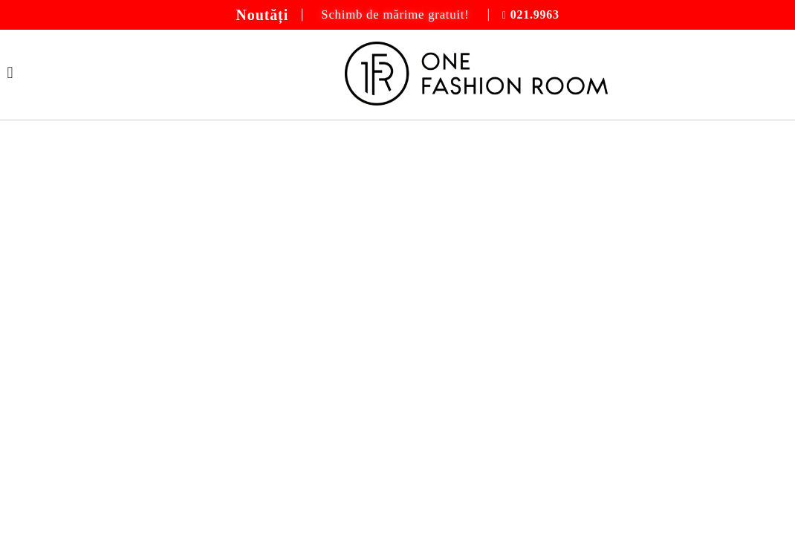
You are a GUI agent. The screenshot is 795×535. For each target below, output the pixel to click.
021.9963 (534, 15)
